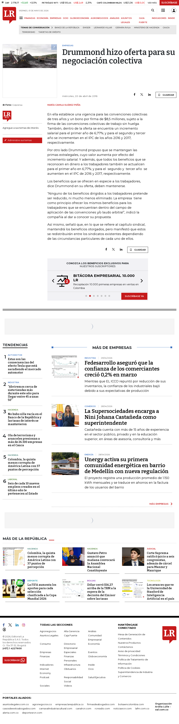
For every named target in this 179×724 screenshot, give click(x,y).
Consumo (45, 643)
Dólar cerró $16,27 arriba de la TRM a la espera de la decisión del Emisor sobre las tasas (101, 591)
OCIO (65, 18)
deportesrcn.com (32, 712)
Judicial (151, 549)
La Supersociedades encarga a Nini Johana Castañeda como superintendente (122, 417)
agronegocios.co (42, 704)
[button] (52, 281)
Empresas (45, 652)
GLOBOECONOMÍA (79, 18)
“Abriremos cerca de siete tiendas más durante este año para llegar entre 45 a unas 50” (23, 393)
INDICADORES (159, 18)
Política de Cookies (129, 667)
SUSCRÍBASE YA (134, 296)
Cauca (166, 28)
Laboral (12, 479)
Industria (13, 382)
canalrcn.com (83, 708)
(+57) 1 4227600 (12, 648)
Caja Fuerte (70, 635)
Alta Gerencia (71, 631)
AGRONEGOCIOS (99, 18)
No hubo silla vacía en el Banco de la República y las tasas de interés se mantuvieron (25, 419)
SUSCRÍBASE (169, 2)
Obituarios (70, 669)
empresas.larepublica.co (69, 704)
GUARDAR (166, 94)
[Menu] (21, 18)
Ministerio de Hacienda (146, 28)
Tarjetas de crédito (49, 32)
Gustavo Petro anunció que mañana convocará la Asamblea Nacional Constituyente (101, 561)
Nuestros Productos (129, 642)
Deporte (32, 580)
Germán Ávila (123, 28)
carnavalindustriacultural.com (55, 708)
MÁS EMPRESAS (159, 503)
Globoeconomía (97, 656)
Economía (94, 643)
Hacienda (13, 410)
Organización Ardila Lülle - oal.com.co (163, 706)
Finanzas (45, 656)
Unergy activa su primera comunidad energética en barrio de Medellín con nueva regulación (127, 465)
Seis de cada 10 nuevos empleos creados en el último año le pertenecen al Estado (24, 488)
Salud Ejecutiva (96, 677)
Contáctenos (125, 647)
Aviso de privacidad (129, 651)
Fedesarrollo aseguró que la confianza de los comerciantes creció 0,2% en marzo (122, 369)
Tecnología (153, 580)
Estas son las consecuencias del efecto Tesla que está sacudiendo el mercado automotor (24, 365)
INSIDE (171, 18)
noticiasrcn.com (122, 708)
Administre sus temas (18, 140)
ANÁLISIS (114, 18)
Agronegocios (48, 631)
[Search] (152, 10)
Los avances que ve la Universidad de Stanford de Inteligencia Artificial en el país (160, 591)
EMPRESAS (55, 18)
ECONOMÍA (42, 18)
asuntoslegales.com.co (16, 704)
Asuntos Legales (49, 635)
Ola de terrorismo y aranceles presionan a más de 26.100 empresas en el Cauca (25, 440)
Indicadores (46, 664)
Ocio (91, 669)
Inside (91, 664)
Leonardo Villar (103, 28)
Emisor (86, 28)
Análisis (92, 631)
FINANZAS (29, 18)
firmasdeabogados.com (101, 704)
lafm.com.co (142, 708)
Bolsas (91, 580)
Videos (68, 685)
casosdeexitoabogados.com (19, 708)
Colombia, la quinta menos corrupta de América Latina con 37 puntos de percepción (24, 464)
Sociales (44, 685)
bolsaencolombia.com (131, 704)
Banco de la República (67, 28)
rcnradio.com (102, 708)
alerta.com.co (11, 712)
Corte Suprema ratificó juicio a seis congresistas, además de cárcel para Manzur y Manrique (160, 561)
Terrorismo (28, 32)
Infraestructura (72, 664)
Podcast (44, 677)
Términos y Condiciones (131, 655)
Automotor (15, 355)
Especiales (70, 652)
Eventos (92, 652)
